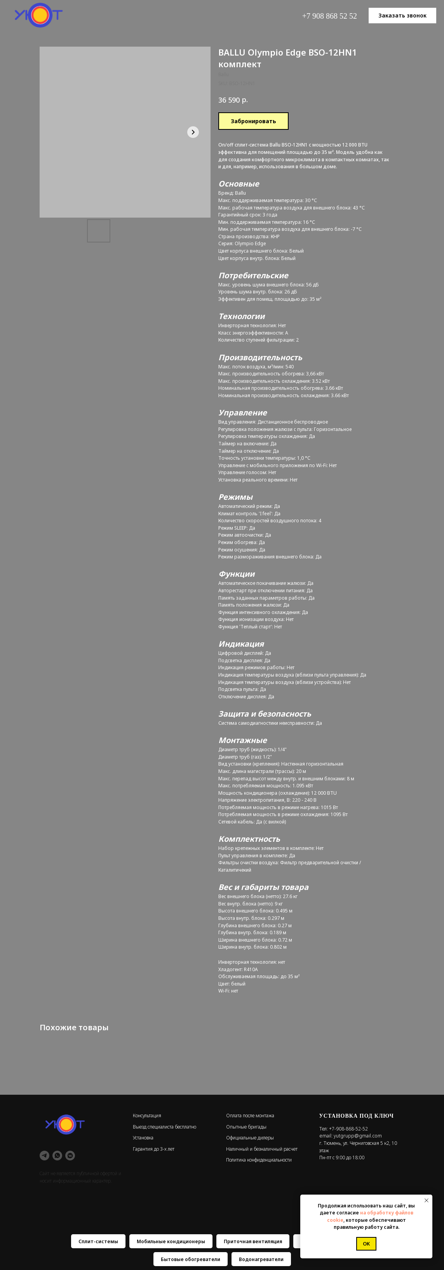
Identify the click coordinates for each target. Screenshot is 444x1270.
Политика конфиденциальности (259, 1160)
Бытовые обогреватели (190, 1259)
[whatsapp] (57, 1155)
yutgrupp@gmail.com (358, 1135)
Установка (143, 1137)
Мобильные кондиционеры (171, 1241)
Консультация (147, 1115)
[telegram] (44, 1155)
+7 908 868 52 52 (329, 16)
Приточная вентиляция (253, 1241)
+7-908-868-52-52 (348, 1128)
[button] (402, 15)
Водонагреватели (261, 1259)
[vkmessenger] (70, 1155)
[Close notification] (426, 1200)
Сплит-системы (98, 1241)
